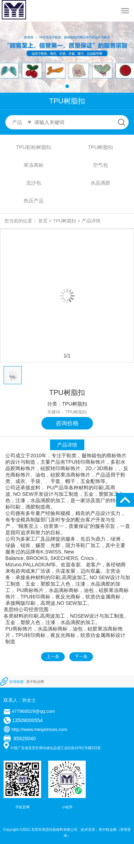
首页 (43, 220)
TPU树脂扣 (100, 147)
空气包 (100, 165)
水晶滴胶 (100, 183)
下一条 (81, 656)
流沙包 (33, 183)
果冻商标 (34, 165)
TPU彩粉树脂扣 (33, 147)
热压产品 (34, 201)
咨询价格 (67, 423)
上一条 (52, 656)
